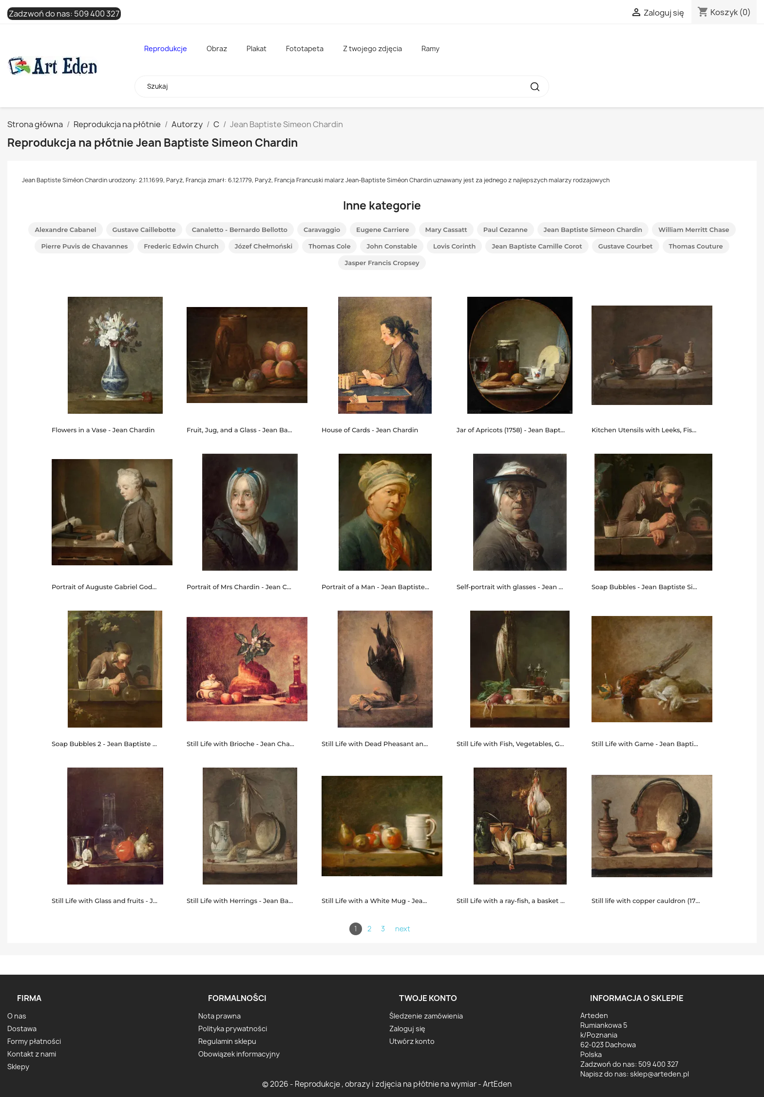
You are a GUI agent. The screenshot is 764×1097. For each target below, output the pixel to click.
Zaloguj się (407, 1028)
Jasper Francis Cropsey (381, 263)
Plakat (257, 48)
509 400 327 (96, 13)
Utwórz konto (412, 1041)
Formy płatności (34, 1041)
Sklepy (18, 1066)
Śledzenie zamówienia (426, 1015)
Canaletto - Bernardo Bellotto (239, 229)
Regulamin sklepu (227, 1041)
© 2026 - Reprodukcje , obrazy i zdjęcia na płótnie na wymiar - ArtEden (387, 1084)
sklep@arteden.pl (659, 1073)
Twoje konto (428, 998)
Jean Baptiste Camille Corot (537, 246)
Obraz (217, 48)
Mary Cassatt (446, 229)
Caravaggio (322, 229)
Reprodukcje (165, 48)
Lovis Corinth (454, 246)
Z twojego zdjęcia (372, 48)
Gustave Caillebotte (144, 229)
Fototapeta (305, 48)
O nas (16, 1015)
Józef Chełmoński (264, 246)
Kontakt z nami (31, 1054)
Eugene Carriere (382, 229)
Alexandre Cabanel (65, 229)
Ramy (430, 48)
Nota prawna (219, 1015)
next (402, 928)
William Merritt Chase (693, 229)
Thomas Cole (329, 246)
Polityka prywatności (232, 1028)
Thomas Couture (696, 246)
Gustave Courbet (625, 246)
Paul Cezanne (505, 229)
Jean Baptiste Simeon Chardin (593, 229)
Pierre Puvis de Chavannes (84, 246)
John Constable (391, 246)
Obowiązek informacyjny (239, 1054)
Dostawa (22, 1028)
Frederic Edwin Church (181, 246)
